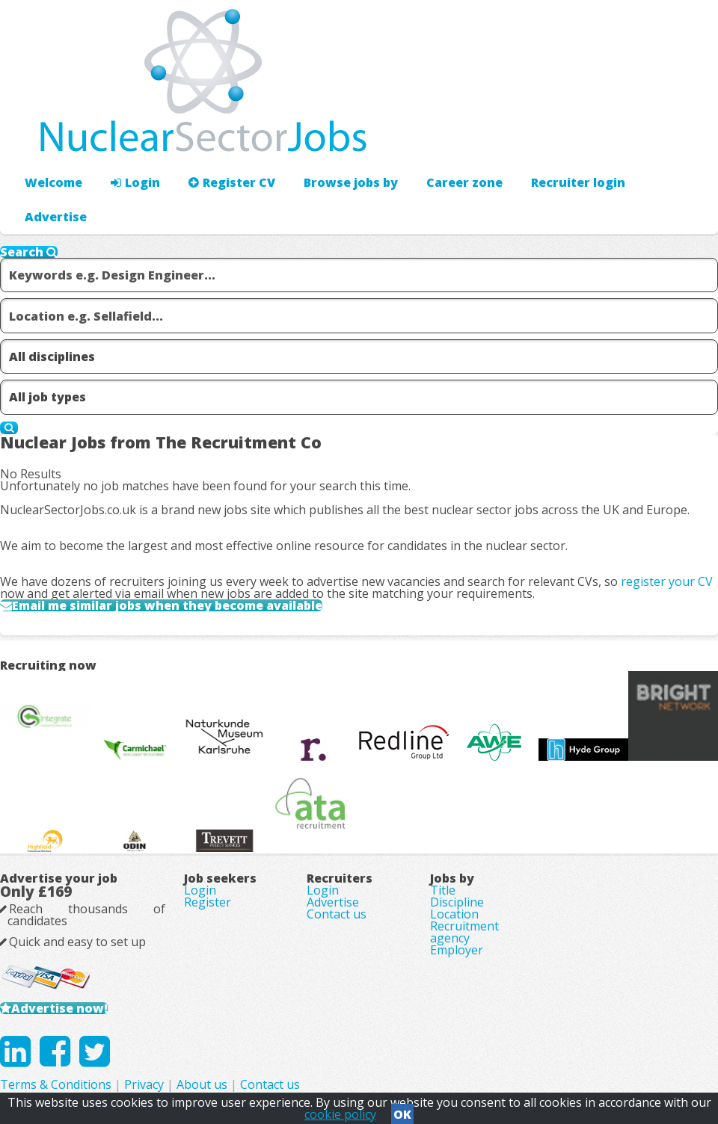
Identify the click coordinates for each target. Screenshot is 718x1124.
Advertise (56, 217)
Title (442, 890)
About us (202, 1084)
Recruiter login (578, 182)
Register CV (231, 182)
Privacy (144, 1084)
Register (207, 902)
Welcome (53, 182)
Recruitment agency (464, 932)
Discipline (457, 902)
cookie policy (340, 1114)
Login (135, 182)
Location (454, 914)
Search (29, 252)
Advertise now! (59, 1008)
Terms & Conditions (55, 1084)
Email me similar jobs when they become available (167, 605)
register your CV (667, 581)
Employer (456, 950)
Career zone (464, 182)
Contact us (336, 914)
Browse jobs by (351, 182)
